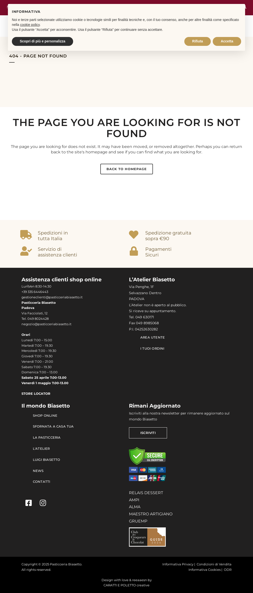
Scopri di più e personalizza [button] (42, 41)
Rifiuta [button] (197, 41)
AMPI (134, 500)
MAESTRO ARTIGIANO (150, 514)
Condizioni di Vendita (214, 564)
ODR (228, 570)
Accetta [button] (227, 41)
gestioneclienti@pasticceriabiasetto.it (52, 297)
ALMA (134, 506)
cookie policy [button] (30, 25)
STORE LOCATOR (35, 393)
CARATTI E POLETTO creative (126, 585)
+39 (24, 292)
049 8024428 (38, 319)
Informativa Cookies (205, 570)
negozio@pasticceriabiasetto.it (46, 324)
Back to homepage (126, 169)
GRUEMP (138, 521)
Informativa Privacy (177, 564)
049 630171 (144, 317)
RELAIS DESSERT (146, 492)
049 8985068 (147, 323)
